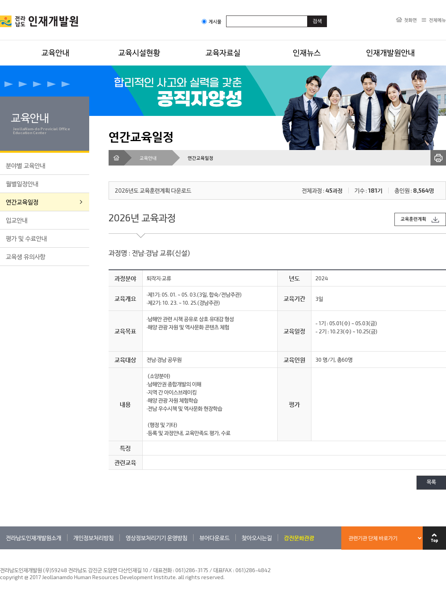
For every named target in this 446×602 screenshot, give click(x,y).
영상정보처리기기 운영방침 (156, 537)
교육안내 (55, 52)
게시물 (211, 21)
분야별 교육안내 (25, 165)
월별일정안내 (22, 183)
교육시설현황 (139, 52)
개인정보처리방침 (93, 537)
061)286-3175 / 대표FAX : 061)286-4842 (223, 570)
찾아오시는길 (257, 537)
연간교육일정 (22, 201)
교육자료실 (223, 52)
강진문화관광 (299, 537)
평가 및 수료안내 (26, 238)
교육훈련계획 (413, 219)
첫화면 (410, 19)
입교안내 (17, 220)
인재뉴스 (307, 52)
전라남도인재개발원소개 (33, 537)
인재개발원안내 (390, 52)
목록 (431, 482)
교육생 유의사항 (25, 256)
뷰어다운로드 (214, 537)
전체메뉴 (437, 19)
